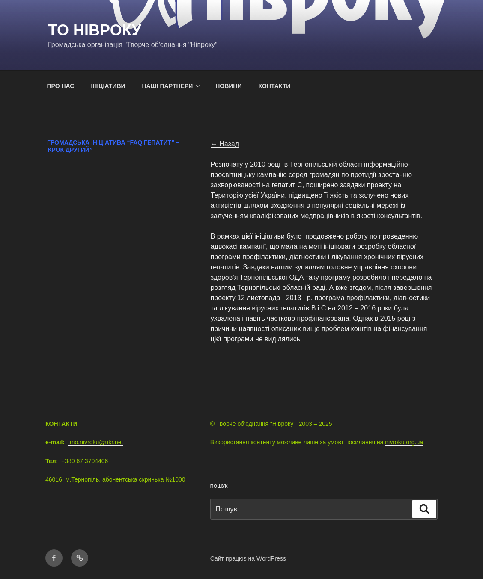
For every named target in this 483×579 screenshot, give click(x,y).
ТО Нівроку (94, 30)
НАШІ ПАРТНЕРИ (171, 86)
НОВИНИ (228, 86)
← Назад (225, 144)
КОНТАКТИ (274, 86)
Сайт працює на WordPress (248, 558)
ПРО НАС (61, 86)
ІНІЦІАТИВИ (108, 86)
